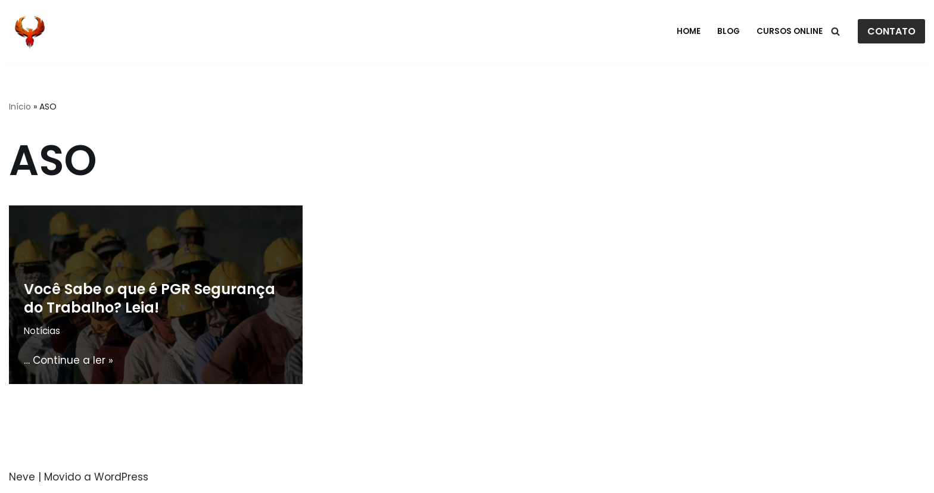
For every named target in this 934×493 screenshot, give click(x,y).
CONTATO (891, 31)
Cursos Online (789, 31)
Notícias (42, 330)
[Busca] (835, 31)
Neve (22, 477)
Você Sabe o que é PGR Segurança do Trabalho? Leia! (149, 298)
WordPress (121, 477)
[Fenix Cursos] (30, 31)
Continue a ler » (73, 360)
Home (688, 31)
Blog (728, 31)
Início (20, 107)
